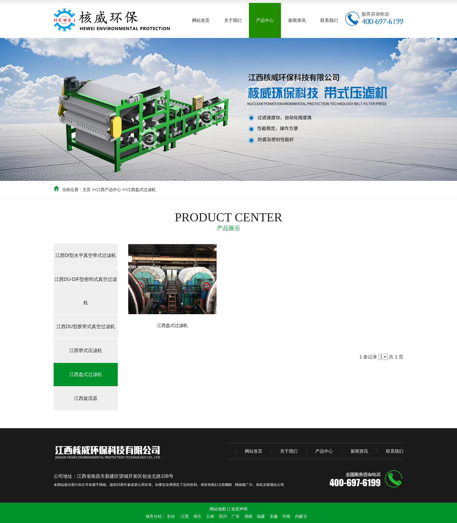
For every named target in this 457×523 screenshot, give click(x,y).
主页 (86, 189)
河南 (286, 516)
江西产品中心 (108, 189)
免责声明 (239, 509)
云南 (210, 516)
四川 (223, 516)
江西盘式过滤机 (141, 189)
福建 (261, 516)
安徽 (274, 516)
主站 (171, 516)
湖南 (248, 516)
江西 (185, 516)
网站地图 (218, 509)
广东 (235, 516)
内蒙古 (301, 516)
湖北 (197, 516)
